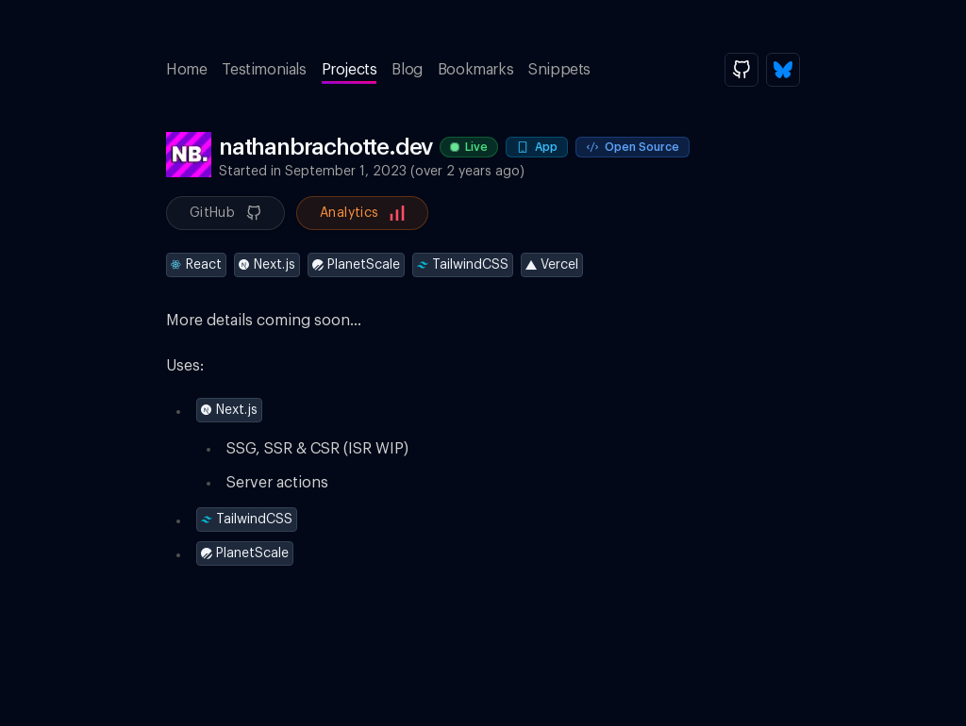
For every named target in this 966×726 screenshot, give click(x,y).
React (196, 265)
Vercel (551, 265)
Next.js (267, 265)
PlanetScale (356, 265)
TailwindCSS (462, 265)
